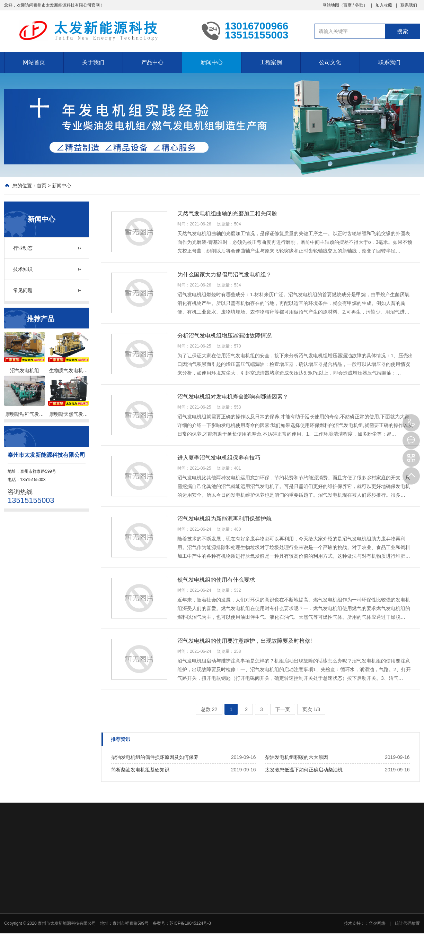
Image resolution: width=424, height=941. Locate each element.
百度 (347, 5)
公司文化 (330, 62)
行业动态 (23, 248)
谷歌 (359, 5)
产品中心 (152, 62)
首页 (41, 185)
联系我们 (408, 5)
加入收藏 (384, 5)
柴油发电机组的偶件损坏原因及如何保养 (154, 757)
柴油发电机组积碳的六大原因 (296, 757)
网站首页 (34, 62)
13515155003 (411, 422)
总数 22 (209, 709)
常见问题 (23, 290)
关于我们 (93, 62)
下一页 (282, 709)
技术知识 (23, 269)
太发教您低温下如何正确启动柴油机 (304, 769)
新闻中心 (212, 62)
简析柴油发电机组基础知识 (140, 769)
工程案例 (271, 62)
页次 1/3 (311, 709)
